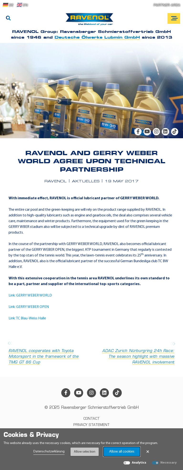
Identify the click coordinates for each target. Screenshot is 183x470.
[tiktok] (174, 131)
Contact (91, 419)
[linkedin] (165, 131)
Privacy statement (91, 425)
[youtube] (147, 131)
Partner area (166, 5)
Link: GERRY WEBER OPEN (29, 307)
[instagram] (156, 131)
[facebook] (138, 131)
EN (22, 5)
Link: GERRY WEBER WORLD (30, 295)
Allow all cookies (121, 452)
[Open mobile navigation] (174, 18)
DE (8, 5)
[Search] (8, 18)
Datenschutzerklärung (49, 451)
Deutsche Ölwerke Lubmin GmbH (97, 38)
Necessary (168, 463)
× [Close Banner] (147, 451)
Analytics (139, 463)
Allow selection (84, 452)
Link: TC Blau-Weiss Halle (27, 318)
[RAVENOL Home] (90, 21)
